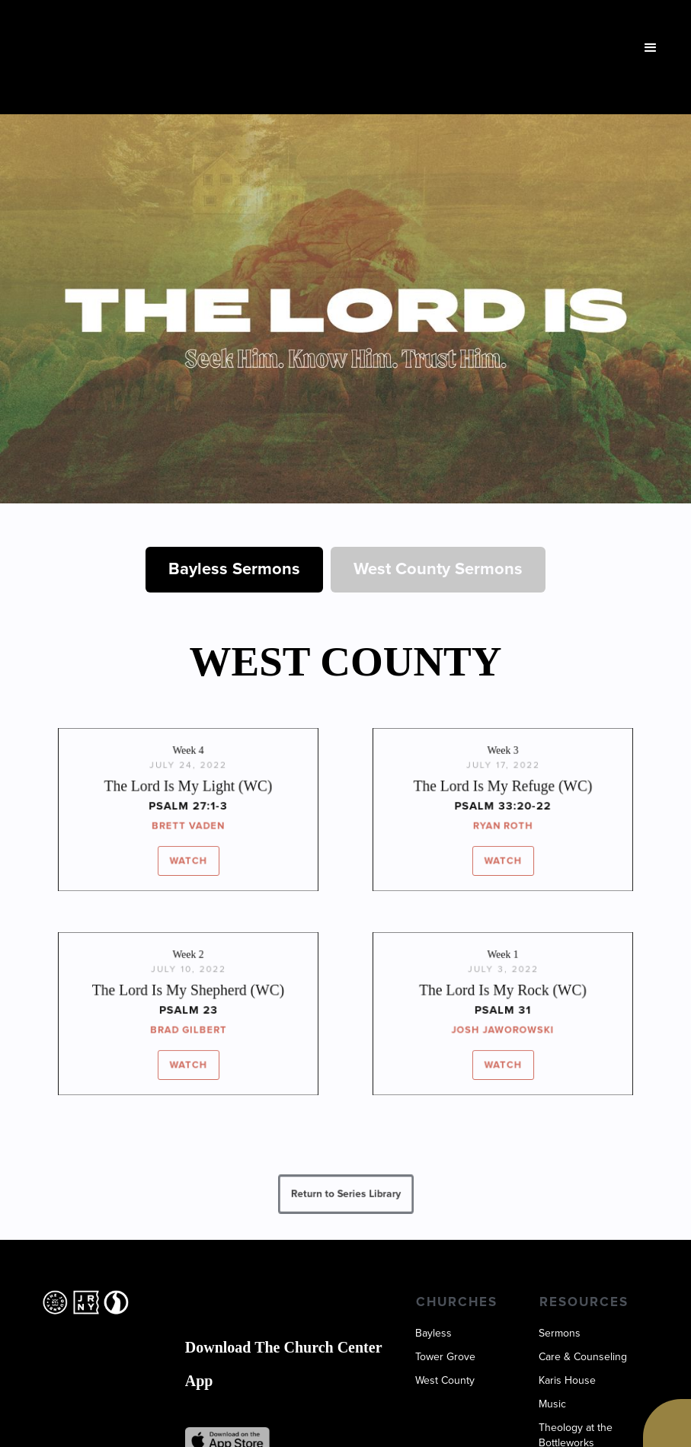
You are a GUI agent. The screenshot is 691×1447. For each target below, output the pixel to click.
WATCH (188, 858)
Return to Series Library (345, 1193)
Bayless (433, 1333)
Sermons (560, 1333)
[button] (650, 48)
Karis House (567, 1380)
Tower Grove (445, 1357)
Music (552, 1404)
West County (445, 1380)
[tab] (234, 570)
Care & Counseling (583, 1357)
